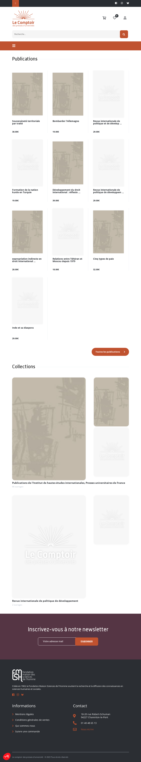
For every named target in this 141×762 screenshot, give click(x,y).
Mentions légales (24, 714)
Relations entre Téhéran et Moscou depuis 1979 (67, 260)
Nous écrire (87, 729)
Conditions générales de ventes (32, 719)
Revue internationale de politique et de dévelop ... (107, 122)
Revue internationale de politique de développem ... (108, 191)
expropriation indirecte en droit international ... (27, 260)
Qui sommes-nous (25, 725)
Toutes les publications (108, 351)
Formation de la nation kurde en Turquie (25, 191)
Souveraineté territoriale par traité (26, 122)
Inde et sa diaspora (23, 327)
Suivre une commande (27, 731)
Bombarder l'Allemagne (66, 121)
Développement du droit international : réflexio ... (66, 191)
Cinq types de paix (103, 259)
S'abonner (87, 641)
